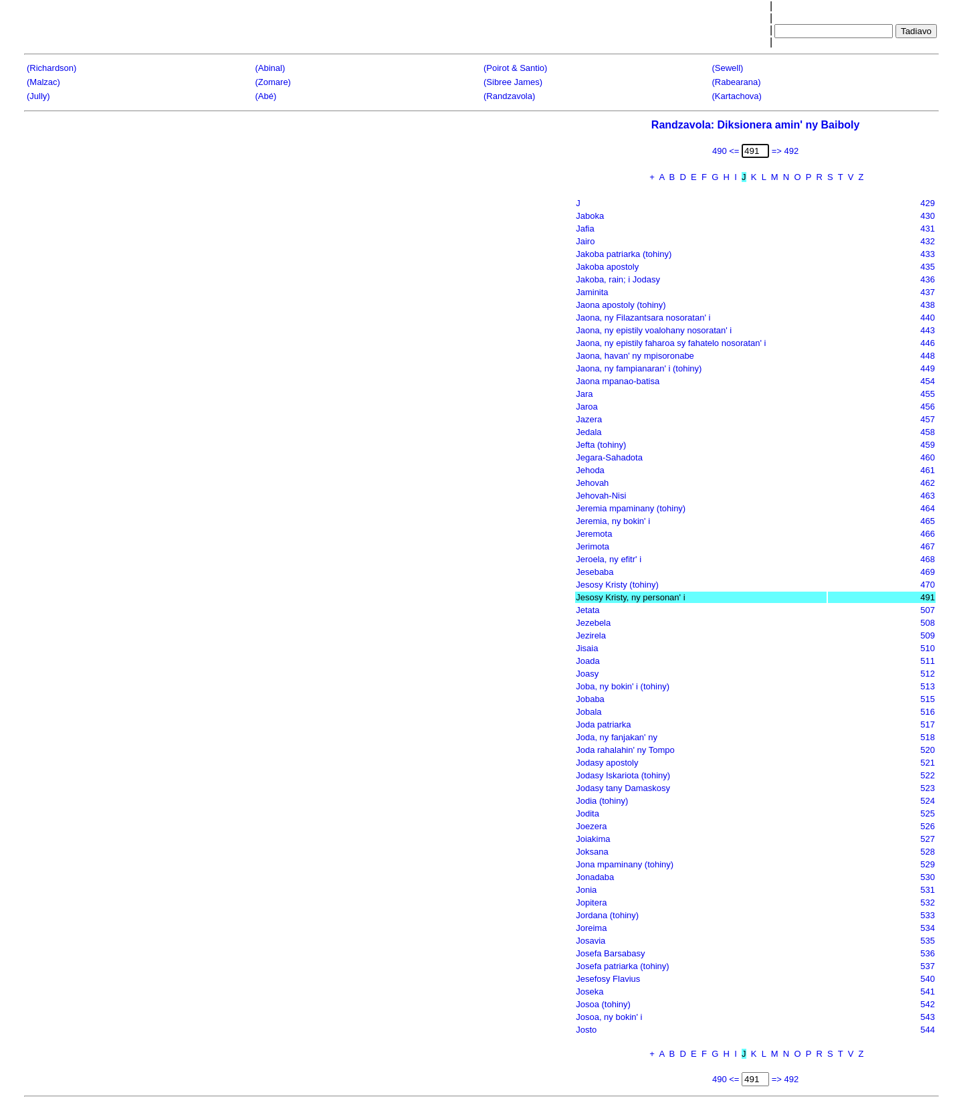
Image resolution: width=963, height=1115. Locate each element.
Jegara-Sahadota (609, 457)
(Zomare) (273, 82)
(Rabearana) (736, 82)
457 (927, 419)
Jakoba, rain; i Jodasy (618, 279)
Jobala (588, 712)
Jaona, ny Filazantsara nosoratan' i (643, 318)
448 (927, 356)
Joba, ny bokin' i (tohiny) (622, 686)
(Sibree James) (513, 82)
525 (927, 813)
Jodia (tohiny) (602, 801)
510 (927, 648)
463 (927, 496)
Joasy (587, 674)
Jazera (589, 419)
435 (927, 267)
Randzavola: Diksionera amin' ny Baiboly (755, 125)
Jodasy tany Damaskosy (623, 788)
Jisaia (587, 648)
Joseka (589, 992)
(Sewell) (728, 68)
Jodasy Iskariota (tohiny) (623, 775)
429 (927, 203)
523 (927, 788)
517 (927, 724)
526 (927, 826)
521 (927, 763)
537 (927, 966)
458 (927, 432)
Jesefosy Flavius (608, 979)
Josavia (590, 941)
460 (927, 457)
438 (927, 305)
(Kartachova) (737, 96)
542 (927, 1004)
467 (927, 546)
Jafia (585, 229)
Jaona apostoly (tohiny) (620, 305)
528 (927, 852)
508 (927, 623)
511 (927, 661)
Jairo (585, 241)
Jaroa (587, 407)
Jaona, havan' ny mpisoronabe (635, 356)
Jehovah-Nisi (601, 496)
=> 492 (785, 151)
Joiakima (593, 839)
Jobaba (590, 699)
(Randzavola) (509, 96)
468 (927, 559)
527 (927, 839)
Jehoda (590, 470)
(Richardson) (51, 68)
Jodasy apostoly (607, 763)
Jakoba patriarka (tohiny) (623, 254)
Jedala (588, 432)
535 (927, 941)
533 (927, 915)
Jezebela (593, 623)
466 (927, 534)
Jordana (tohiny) (607, 915)
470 (927, 585)
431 (927, 229)
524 (927, 801)
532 (927, 902)
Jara (584, 394)
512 (927, 674)
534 (927, 928)
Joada (587, 661)
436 (927, 279)
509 (927, 635)
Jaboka (590, 216)
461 (927, 470)
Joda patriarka (603, 724)
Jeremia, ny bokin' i (613, 521)
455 (927, 394)
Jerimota (592, 546)
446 (927, 343)
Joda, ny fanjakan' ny (616, 737)
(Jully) (38, 96)
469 (927, 572)
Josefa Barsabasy (610, 953)
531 (927, 890)
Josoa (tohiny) (603, 1004)
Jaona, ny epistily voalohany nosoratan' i (654, 330)
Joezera (591, 826)
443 (927, 330)
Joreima (591, 928)
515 (927, 699)
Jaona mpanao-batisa (617, 381)
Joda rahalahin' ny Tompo (625, 750)
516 (927, 712)
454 (927, 381)
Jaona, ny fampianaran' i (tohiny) (639, 368)
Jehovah (592, 483)
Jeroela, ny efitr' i (608, 559)
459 (927, 445)
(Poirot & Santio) (515, 68)
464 (927, 508)
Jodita (587, 813)
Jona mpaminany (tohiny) (624, 864)
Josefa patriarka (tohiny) (622, 966)
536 (927, 953)
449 (927, 368)
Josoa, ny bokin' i (609, 1017)
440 (927, 318)
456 (927, 407)
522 (927, 775)
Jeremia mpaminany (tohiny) (630, 508)
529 (927, 864)
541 (927, 992)
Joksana (592, 852)
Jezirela (591, 635)
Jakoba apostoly (607, 267)
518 (927, 737)
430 (927, 216)
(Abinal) (270, 68)
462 (927, 483)
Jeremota (594, 534)
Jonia (586, 890)
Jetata (587, 610)
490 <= (726, 151)
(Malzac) (43, 82)
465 (927, 521)
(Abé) (266, 96)
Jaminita (592, 292)
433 (927, 254)
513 (927, 686)
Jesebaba (594, 572)
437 (927, 292)
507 (927, 610)
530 (927, 877)
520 (927, 750)
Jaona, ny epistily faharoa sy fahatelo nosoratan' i (671, 343)
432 (927, 241)
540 (927, 979)
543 (927, 1017)
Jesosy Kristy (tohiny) (617, 585)
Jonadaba (595, 877)
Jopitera (591, 902)
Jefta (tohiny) (601, 445)
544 (927, 1030)
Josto (586, 1030)
